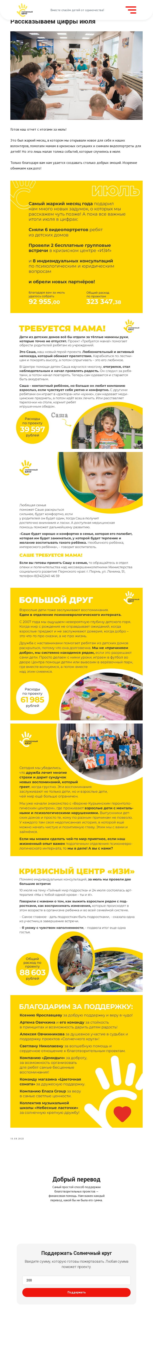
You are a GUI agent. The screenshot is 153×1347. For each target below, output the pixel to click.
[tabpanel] (76, 1238)
